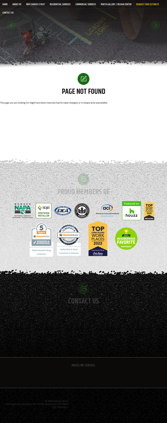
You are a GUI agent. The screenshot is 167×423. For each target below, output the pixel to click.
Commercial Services (85, 4)
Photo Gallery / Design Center (116, 4)
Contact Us (8, 13)
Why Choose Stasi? (35, 4)
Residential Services (60, 4)
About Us (16, 4)
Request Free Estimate (147, 4)
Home (5, 4)
